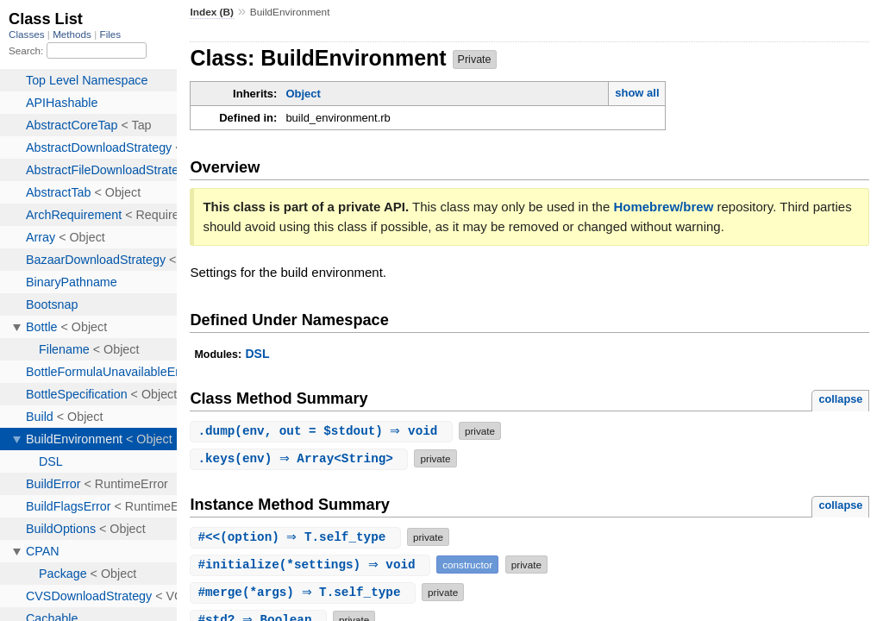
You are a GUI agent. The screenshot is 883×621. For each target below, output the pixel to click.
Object (302, 93)
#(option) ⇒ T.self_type (297, 537)
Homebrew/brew (663, 206)
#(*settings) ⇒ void (312, 564)
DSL (257, 354)
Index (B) (212, 12)
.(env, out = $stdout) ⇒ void (323, 431)
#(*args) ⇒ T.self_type (304, 592)
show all (637, 92)
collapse (840, 398)
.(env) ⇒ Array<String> (300, 458)
